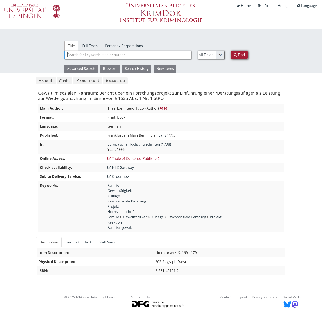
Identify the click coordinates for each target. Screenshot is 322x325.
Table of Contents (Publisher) (133, 158)
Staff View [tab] (107, 242)
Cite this (46, 80)
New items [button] (165, 68)
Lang (162, 135)
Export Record (87, 80)
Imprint (242, 297)
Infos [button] (265, 5)
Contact (225, 297)
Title (71, 45)
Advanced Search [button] (81, 68)
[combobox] (127, 55)
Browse (110, 68)
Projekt (113, 206)
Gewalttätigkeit (119, 190)
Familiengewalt (119, 227)
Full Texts (90, 45)
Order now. (119, 176)
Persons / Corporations (124, 45)
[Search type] (211, 55)
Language (308, 5)
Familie (113, 185)
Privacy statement (265, 297)
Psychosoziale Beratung (126, 201)
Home (244, 5)
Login (284, 5)
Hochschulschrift (121, 211)
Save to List (115, 80)
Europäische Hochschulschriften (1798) (139, 144)
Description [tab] (48, 242)
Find (239, 54)
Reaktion (114, 222)
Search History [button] (136, 68)
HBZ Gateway (120, 167)
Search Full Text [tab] (78, 242)
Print (64, 80)
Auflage (113, 196)
